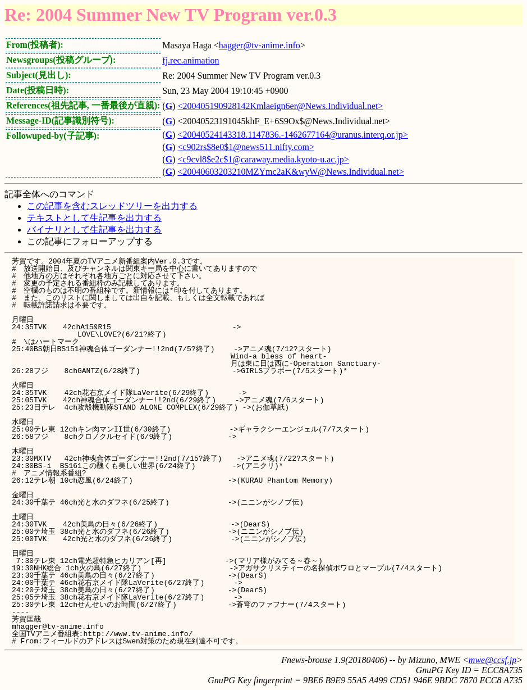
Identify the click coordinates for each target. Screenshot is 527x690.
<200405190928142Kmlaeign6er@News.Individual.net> (280, 106)
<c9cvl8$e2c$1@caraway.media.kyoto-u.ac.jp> (263, 159)
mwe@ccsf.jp (492, 660)
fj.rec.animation (190, 60)
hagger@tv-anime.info (259, 45)
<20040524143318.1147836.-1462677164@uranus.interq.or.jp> (292, 134)
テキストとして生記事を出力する (94, 218)
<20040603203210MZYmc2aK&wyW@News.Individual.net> (290, 171)
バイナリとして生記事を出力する (94, 229)
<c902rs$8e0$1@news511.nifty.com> (245, 147)
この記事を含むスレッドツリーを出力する (112, 206)
